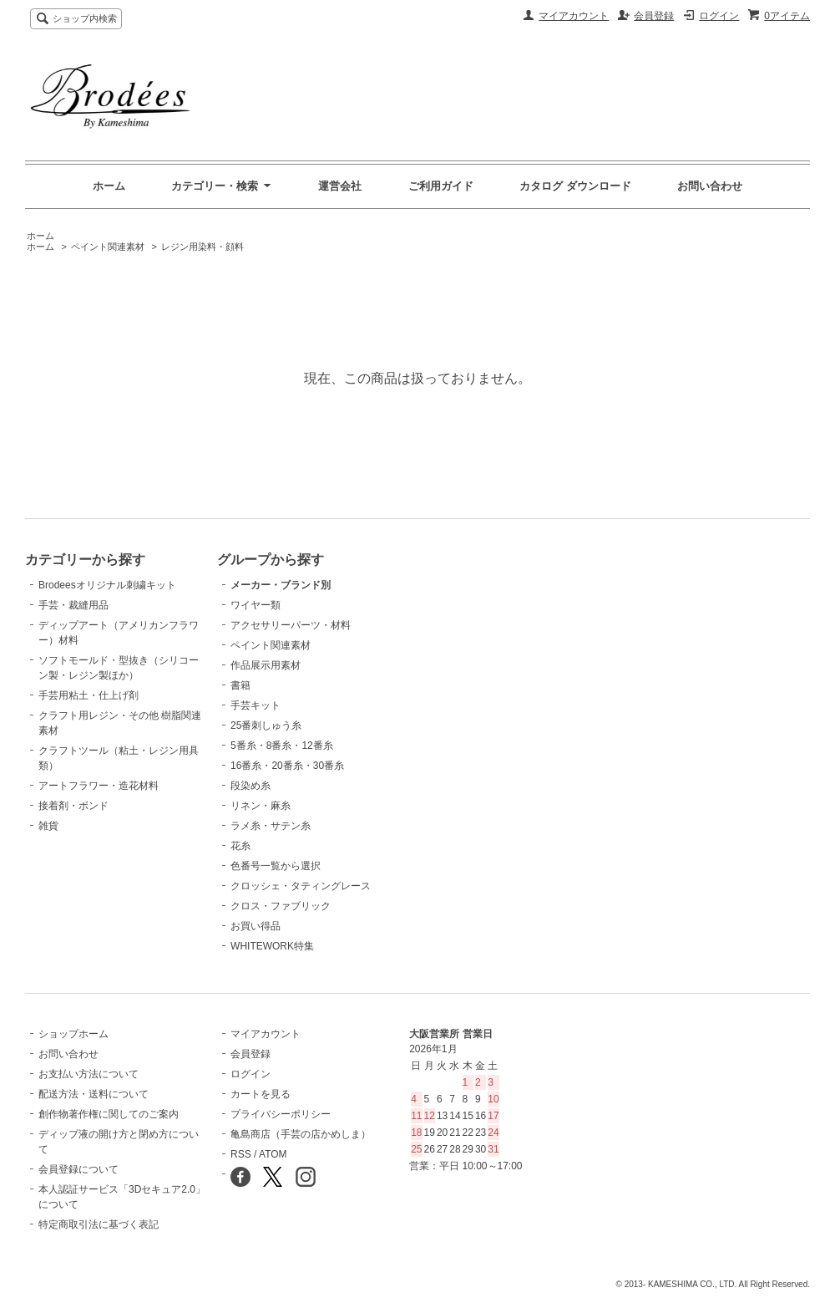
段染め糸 (250, 786)
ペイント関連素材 (107, 247)
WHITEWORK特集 (272, 946)
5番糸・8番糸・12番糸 (281, 745)
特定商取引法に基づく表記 (98, 1224)
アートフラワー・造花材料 (98, 786)
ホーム (109, 186)
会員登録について (78, 1169)
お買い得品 (255, 926)
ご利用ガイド (440, 186)
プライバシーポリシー (280, 1114)
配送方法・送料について (93, 1094)
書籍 (240, 685)
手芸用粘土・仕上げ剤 (88, 695)
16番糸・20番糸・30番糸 (287, 765)
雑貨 (48, 826)
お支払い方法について (88, 1074)
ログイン (719, 16)
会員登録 (654, 16)
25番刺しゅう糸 (265, 725)
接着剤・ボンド (73, 806)
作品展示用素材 (265, 665)
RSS (240, 1154)
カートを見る (260, 1094)
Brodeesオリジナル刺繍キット (107, 585)
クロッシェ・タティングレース (300, 886)
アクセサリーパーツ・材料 (290, 625)
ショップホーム (73, 1034)
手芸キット (255, 705)
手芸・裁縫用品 (73, 605)
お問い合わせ (709, 186)
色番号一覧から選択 (275, 866)
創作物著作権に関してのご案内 (108, 1114)
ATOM (273, 1154)
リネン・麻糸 (260, 806)
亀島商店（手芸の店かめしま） (300, 1134)
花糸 (240, 846)
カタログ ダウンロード (575, 186)
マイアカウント (574, 16)
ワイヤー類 (255, 605)
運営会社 (340, 186)
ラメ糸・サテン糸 (270, 826)
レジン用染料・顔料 (202, 247)
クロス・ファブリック (280, 906)
